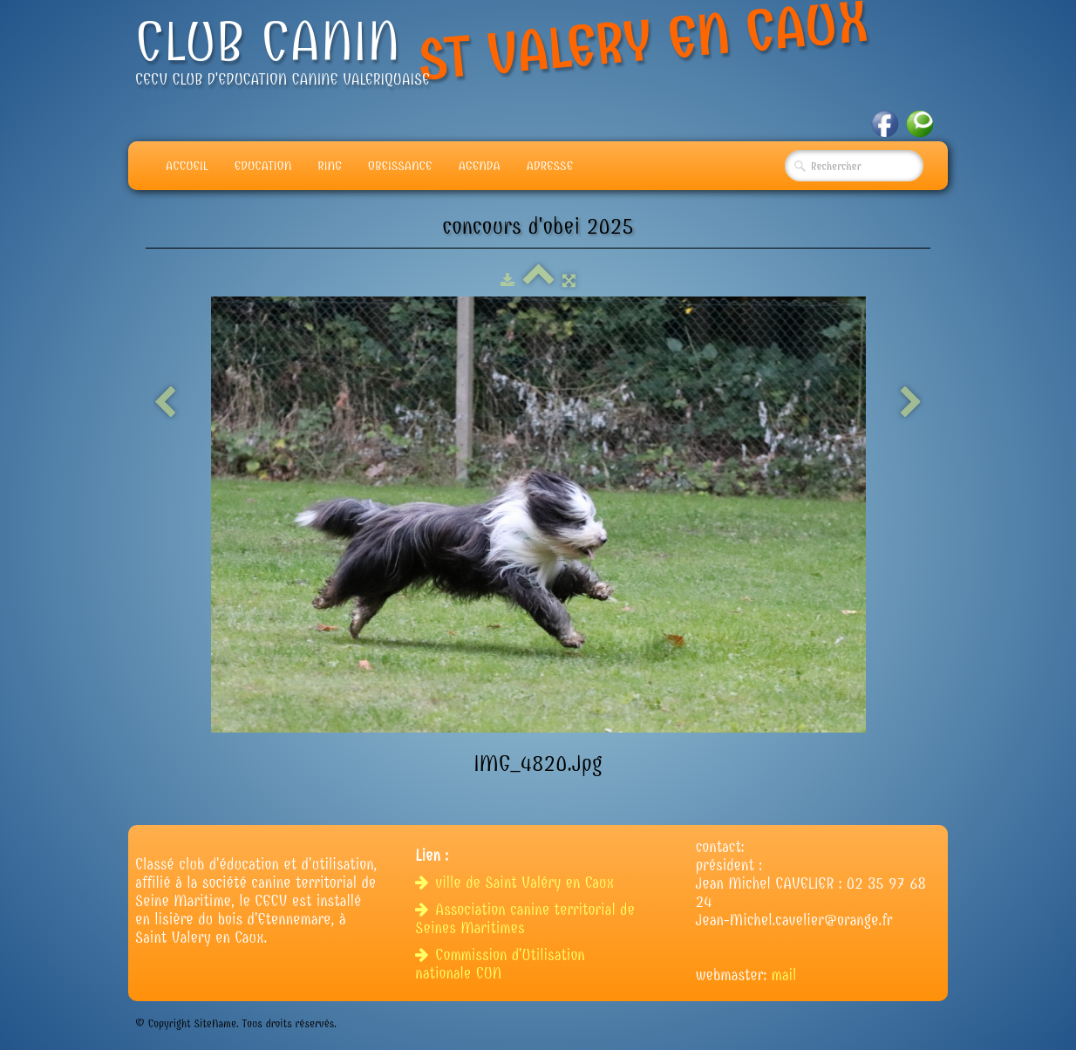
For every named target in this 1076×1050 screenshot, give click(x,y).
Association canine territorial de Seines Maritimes (525, 919)
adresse (550, 166)
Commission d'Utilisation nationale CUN (499, 964)
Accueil (187, 166)
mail (784, 975)
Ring (329, 166)
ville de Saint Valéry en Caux (516, 883)
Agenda (480, 166)
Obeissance (400, 166)
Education (263, 166)
